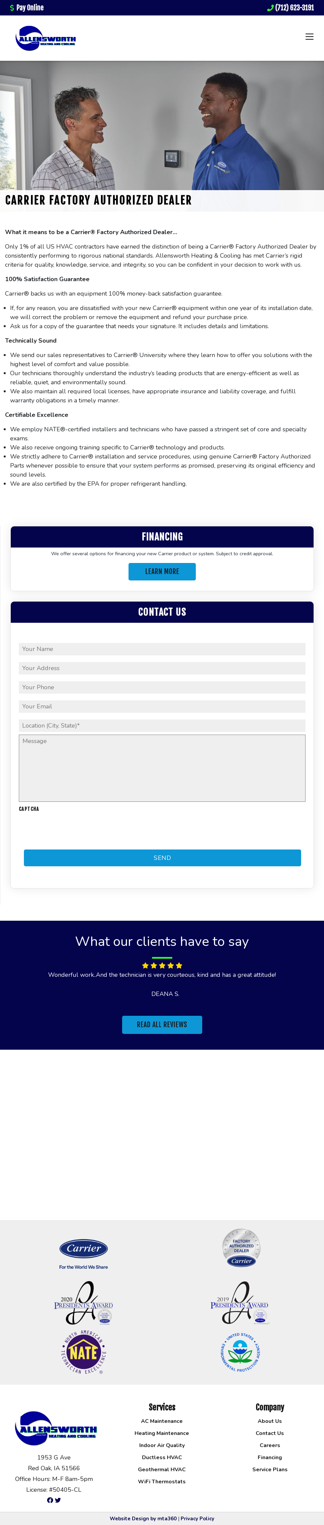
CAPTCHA (29, 809)
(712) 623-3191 (290, 8)
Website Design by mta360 (143, 1518)
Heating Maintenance (162, 1433)
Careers (270, 1445)
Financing (270, 1457)
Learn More (162, 571)
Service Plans (270, 1469)
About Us (270, 1421)
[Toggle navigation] (309, 36)
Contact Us (270, 1433)
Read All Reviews (162, 1024)
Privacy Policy (197, 1518)
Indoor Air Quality (162, 1445)
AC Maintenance (162, 1421)
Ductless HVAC (162, 1457)
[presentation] (70, 831)
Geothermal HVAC (162, 1469)
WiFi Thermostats (162, 1481)
